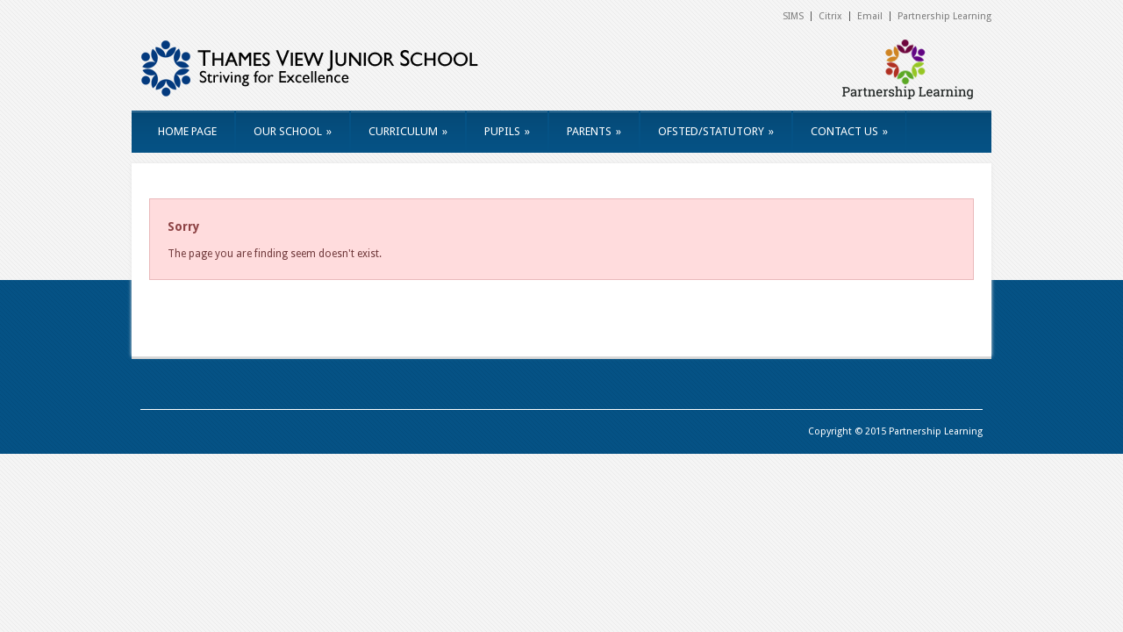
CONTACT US (849, 131)
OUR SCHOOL (293, 131)
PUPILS (507, 131)
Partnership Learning (944, 16)
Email (870, 16)
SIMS (793, 16)
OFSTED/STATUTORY (716, 131)
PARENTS (594, 131)
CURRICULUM (407, 131)
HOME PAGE (187, 131)
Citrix (830, 16)
